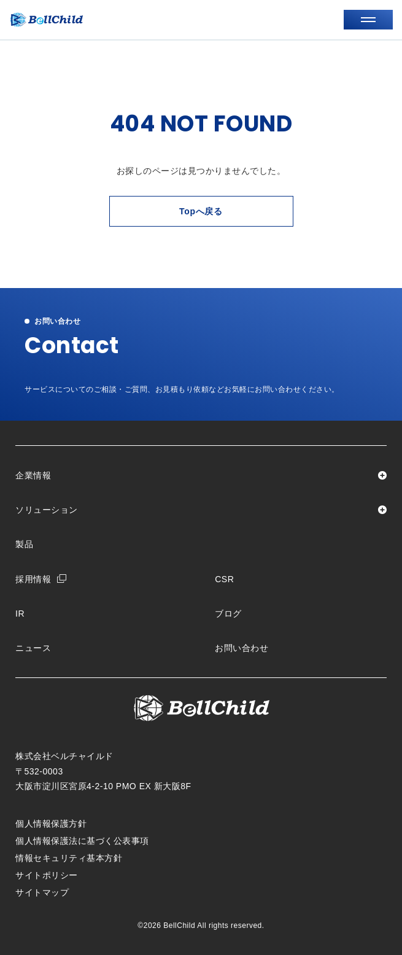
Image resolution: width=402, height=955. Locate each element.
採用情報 (33, 579)
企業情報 (33, 475)
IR (20, 613)
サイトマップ (42, 892)
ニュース (33, 648)
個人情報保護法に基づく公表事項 (82, 841)
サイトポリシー (46, 875)
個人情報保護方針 (51, 823)
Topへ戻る (201, 211)
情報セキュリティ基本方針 (68, 858)
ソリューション (46, 510)
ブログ (228, 613)
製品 (24, 544)
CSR (224, 579)
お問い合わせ (241, 648)
